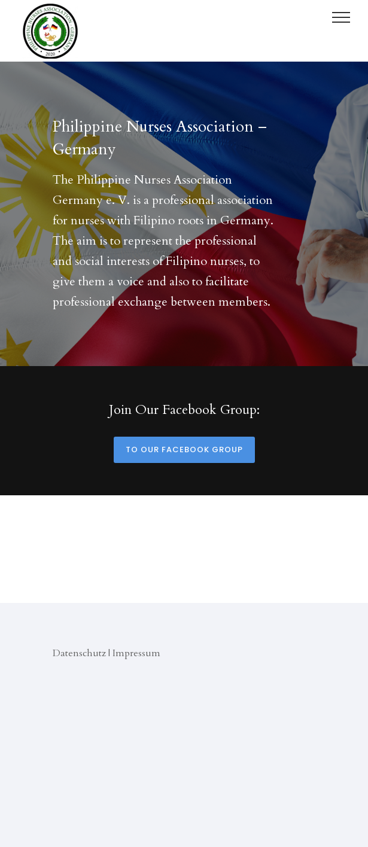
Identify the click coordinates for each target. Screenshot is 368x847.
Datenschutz (79, 653)
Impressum (136, 653)
